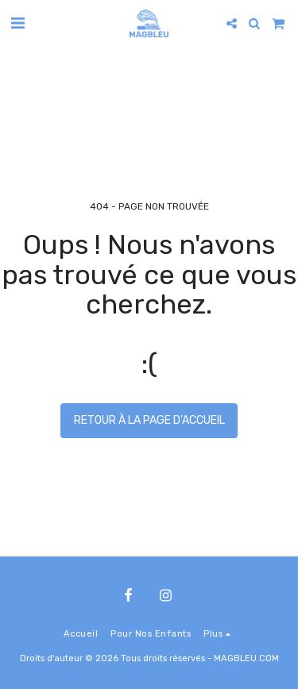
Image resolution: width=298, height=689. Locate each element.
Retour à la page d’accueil (149, 420)
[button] (17, 23)
